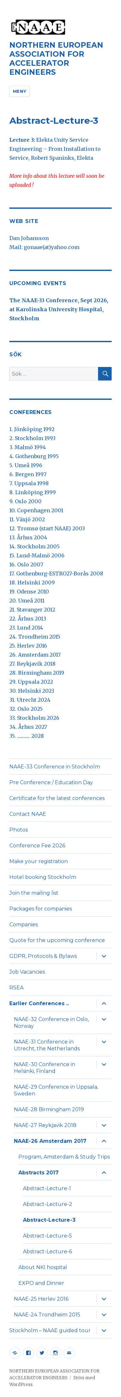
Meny (19, 91)
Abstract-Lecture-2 (47, 1204)
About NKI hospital (42, 1267)
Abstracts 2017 (38, 1173)
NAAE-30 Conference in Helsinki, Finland (44, 1067)
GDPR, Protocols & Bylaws (43, 956)
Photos (18, 830)
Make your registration (38, 861)
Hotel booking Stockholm (42, 877)
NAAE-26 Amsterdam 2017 (50, 1141)
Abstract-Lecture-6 (47, 1251)
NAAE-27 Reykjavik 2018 (45, 1125)
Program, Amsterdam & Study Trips (64, 1157)
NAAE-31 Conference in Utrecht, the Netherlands (47, 1045)
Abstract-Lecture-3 (49, 1220)
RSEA (16, 988)
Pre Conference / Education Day (51, 782)
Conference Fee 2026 (37, 846)
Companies (23, 924)
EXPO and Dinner (41, 1283)
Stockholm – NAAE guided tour (50, 1330)
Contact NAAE (27, 814)
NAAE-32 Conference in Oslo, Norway (51, 1022)
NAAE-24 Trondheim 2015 (47, 1315)
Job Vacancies (27, 972)
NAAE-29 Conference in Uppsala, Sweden (56, 1090)
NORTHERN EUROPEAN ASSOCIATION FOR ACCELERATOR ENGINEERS (56, 59)
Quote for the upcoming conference (57, 940)
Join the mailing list (33, 893)
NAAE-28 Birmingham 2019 (49, 1109)
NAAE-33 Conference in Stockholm (54, 767)
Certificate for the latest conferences (57, 798)
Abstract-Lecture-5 (47, 1236)
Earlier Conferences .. (39, 1003)
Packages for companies (40, 909)
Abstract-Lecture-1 (47, 1188)
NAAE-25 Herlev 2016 (41, 1299)
